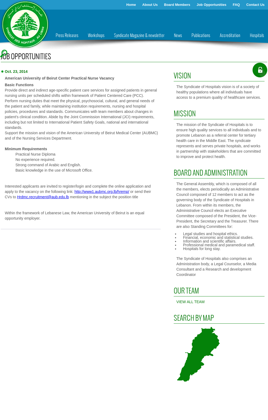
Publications (201, 35)
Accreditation (230, 35)
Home (131, 5)
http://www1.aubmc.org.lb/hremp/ (102, 191)
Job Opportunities (211, 5)
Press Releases (67, 35)
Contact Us (255, 5)
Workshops (96, 35)
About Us (150, 5)
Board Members (177, 5)
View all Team (190, 302)
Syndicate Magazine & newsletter (139, 35)
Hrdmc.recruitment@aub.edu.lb (43, 197)
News (178, 35)
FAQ (236, 5)
